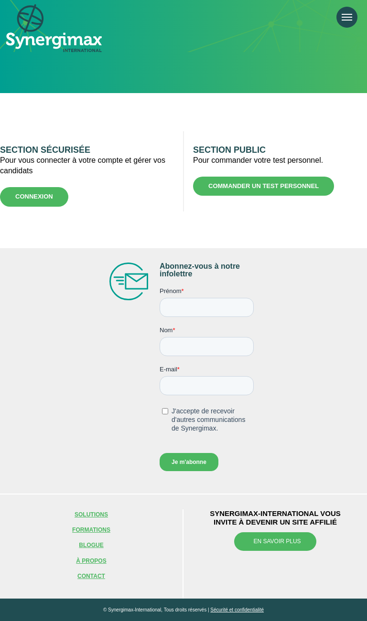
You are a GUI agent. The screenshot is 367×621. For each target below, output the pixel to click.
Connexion (34, 196)
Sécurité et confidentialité (237, 609)
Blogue (91, 545)
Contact (91, 576)
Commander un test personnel (263, 185)
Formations (91, 529)
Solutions (91, 514)
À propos (91, 561)
